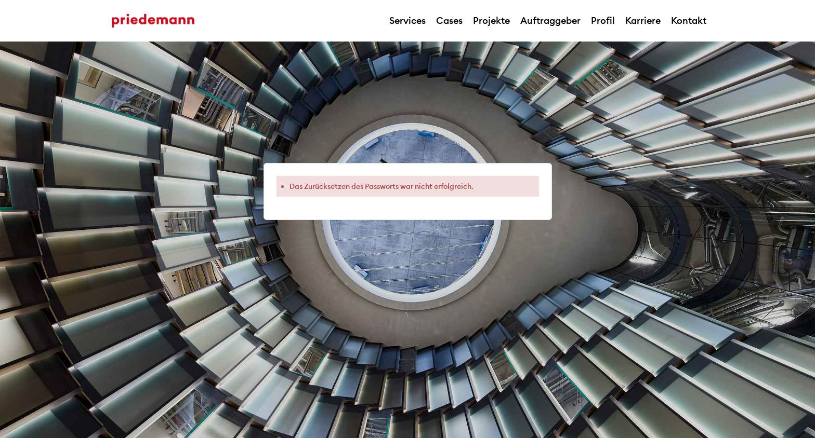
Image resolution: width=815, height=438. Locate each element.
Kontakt (688, 20)
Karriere (643, 20)
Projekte (491, 20)
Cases (449, 20)
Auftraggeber (550, 20)
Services (407, 20)
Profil (603, 20)
